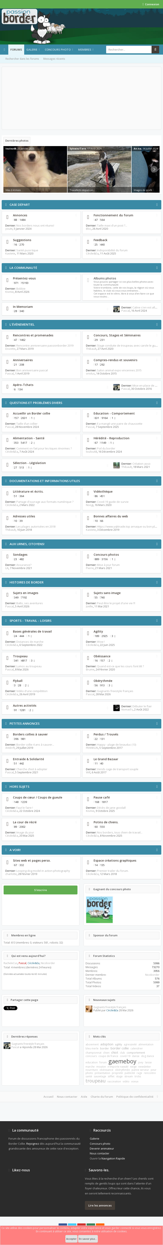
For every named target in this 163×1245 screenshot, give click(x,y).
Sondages (20, 555)
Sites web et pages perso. (32, 860)
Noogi (89, 505)
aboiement (92, 1044)
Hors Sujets (19, 786)
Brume (90, 669)
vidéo (126, 1081)
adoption (106, 1044)
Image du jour (25, 832)
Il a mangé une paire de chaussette (119, 424)
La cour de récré (25, 822)
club (122, 1052)
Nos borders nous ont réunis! (35, 225)
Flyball (17, 681)
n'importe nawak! (118, 1066)
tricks (138, 1076)
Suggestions (22, 240)
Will (88, 772)
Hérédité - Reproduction (111, 438)
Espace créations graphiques (115, 860)
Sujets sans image (107, 593)
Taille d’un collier (27, 424)
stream (128, 1076)
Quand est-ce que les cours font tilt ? (120, 666)
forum (103, 1062)
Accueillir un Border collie (31, 413)
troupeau (96, 1081)
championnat (93, 1052)
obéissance (106, 1070)
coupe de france (108, 1056)
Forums (16, 49)
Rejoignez (32, 1144)
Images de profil (143, 190)
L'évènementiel (22, 324)
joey (140, 1062)
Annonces (20, 215)
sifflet (111, 1076)
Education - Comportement (114, 413)
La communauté (23, 267)
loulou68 (11, 148)
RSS (76, 215)
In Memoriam (23, 307)
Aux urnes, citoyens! (27, 544)
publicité (130, 1073)
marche (90, 1066)
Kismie (9, 292)
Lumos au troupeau (29, 666)
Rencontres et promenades (33, 335)
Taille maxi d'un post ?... (112, 225)
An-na (137, 148)
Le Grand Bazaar (106, 759)
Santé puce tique (27, 250)
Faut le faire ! (24, 808)
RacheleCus (10, 963)
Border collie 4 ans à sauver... (35, 744)
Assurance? (23, 565)
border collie (120, 1048)
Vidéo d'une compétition (32, 691)
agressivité (130, 1044)
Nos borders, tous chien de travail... (119, 832)
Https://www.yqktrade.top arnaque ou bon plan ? (128, 526)
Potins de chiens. (106, 822)
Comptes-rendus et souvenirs (115, 360)
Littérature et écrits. (28, 491)
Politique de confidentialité (134, 1097)
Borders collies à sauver (30, 734)
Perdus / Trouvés (106, 734)
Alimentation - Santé (28, 438)
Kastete (10, 253)
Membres (84, 49)
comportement (136, 1052)
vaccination (114, 1081)
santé (89, 1076)
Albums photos (105, 278)
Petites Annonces (24, 723)
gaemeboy (122, 1061)
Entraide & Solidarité (28, 759)
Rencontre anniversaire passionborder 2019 (44, 345)
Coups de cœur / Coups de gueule (37, 797)
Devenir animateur (102, 1148)
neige (133, 1066)
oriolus (90, 373)
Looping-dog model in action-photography (43, 871)
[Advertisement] (81, 98)
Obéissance (102, 656)
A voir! (15, 850)
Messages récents (54, 59)
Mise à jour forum (108, 565)
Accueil (48, 1097)
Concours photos (106, 555)
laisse (148, 1062)
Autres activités (24, 705)
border (104, 1048)
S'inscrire (40, 890)
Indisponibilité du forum (112, 250)
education (92, 1062)
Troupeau (20, 656)
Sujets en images (25, 593)
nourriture (92, 1070)
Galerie (31, 49)
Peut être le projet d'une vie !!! (116, 603)
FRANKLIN (92, 748)
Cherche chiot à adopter (31, 769)
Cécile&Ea (92, 253)
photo (89, 1073)
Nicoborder (48, 963)
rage (139, 1073)
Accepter (71, 1238)
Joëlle (89, 606)
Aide (84, 1097)
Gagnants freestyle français (115, 691)
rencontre (150, 1073)
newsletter (144, 1066)
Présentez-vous (24, 278)
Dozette (10, 349)
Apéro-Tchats (23, 385)
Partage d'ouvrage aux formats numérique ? (44, 502)
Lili (6, 568)
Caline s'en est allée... (146, 307)
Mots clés (99, 1036)
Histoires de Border (27, 582)
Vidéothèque (103, 491)
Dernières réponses (24, 1036)
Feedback (100, 240)
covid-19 (125, 1056)
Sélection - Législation (29, 463)
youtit (9, 229)
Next (154, 169)
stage (119, 1076)
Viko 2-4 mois (13, 190)
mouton (101, 1066)
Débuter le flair (142, 706)
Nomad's (127, 709)
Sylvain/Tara (78, 148)
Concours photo (58, 49)
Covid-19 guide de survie (113, 502)
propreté (117, 1073)
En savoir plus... (88, 1238)
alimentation (145, 1044)
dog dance (147, 1056)
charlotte (11, 874)
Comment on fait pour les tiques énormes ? (44, 448)
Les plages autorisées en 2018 (35, 526)
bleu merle (92, 1048)
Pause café (102, 797)
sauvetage (100, 1076)
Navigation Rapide (113, 1158)
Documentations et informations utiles (45, 481)
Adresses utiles (24, 516)
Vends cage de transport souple (117, 769)
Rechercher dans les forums (22, 59)
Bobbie (20, 288)
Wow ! (101, 642)
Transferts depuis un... (82, 190)
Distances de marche (30, 642)
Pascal (125, 310)
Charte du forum (102, 1097)
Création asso (141, 464)
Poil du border (106, 448)
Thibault (91, 349)
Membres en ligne (23, 935)
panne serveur (140, 1070)
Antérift (10, 748)
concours (91, 1056)
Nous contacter (67, 1097)
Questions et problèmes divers (36, 403)
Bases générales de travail (32, 631)
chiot (114, 1052)
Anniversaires (23, 360)
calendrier (137, 1048)
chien (106, 1052)
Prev (9, 169)
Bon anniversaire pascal (32, 370)
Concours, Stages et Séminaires (117, 335)
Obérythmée (103, 681)
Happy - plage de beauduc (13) (116, 744)
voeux (134, 1081)
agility (118, 1044)
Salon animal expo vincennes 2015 (119, 370)
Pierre (90, 568)
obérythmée (122, 1070)
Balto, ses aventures (29, 603)
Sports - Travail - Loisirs (30, 620)
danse (135, 1056)
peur (153, 1070)
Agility (98, 631)
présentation (102, 1073)
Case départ (20, 204)
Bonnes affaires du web (111, 516)
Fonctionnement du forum (113, 215)
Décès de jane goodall (111, 808)
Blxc (88, 229)
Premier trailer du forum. (113, 871)
